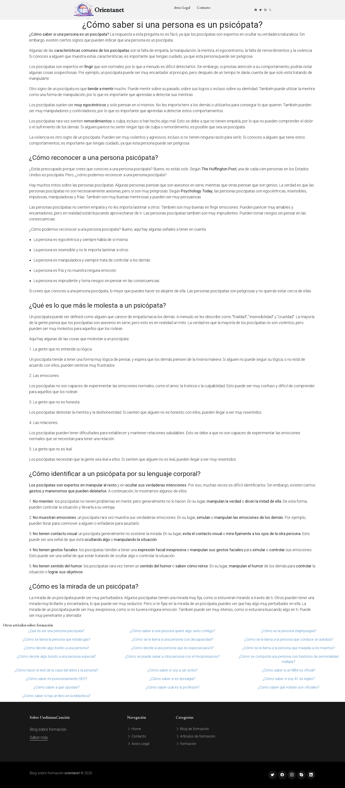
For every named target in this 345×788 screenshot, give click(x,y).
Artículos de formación (195, 736)
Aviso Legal (182, 7)
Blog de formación (192, 729)
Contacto (203, 7)
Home (134, 729)
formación (186, 744)
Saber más (39, 737)
